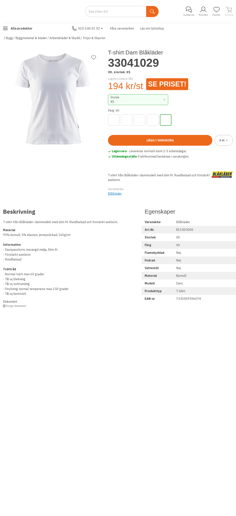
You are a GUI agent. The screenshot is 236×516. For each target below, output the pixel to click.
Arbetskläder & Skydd (64, 38)
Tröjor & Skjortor (94, 38)
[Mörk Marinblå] (139, 120)
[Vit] (165, 120)
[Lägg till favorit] (94, 57)
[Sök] (152, 11)
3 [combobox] (223, 140)
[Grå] (113, 120)
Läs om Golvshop (152, 28)
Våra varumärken (122, 28)
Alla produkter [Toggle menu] (17, 28)
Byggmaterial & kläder (31, 38)
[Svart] (152, 120)
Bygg (9, 38)
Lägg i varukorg (160, 140)
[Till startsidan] (31, 11)
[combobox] (138, 99)
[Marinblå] (126, 120)
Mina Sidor (203, 11)
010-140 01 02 (88, 28)
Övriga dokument (16, 306)
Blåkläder (115, 194)
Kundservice (188, 11)
